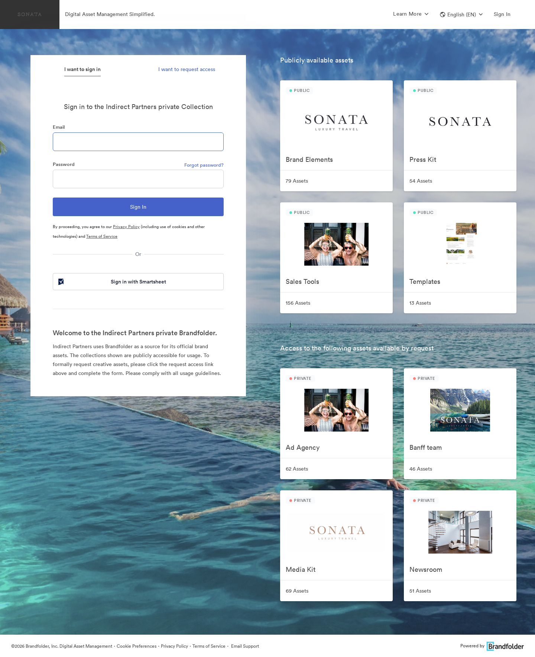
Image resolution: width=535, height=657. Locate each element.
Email (59, 127)
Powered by (492, 645)
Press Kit (422, 159)
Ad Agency (303, 447)
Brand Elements (309, 159)
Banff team (425, 447)
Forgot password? (204, 165)
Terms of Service (101, 236)
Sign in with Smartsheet (111, 281)
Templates (424, 281)
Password (64, 164)
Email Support (244, 646)
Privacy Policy (126, 227)
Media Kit (300, 569)
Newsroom (425, 569)
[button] (461, 14)
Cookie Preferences (136, 646)
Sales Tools (302, 281)
